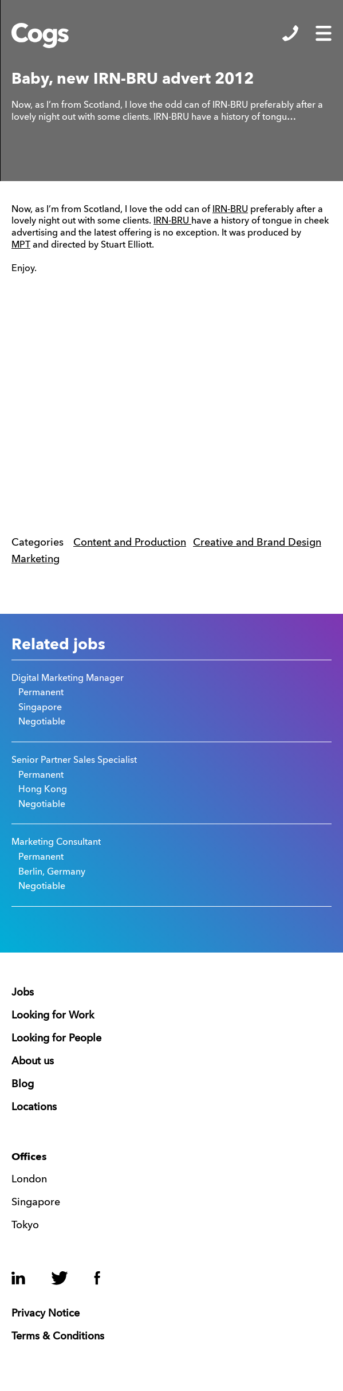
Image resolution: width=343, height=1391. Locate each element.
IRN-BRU (230, 209)
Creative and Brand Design (257, 543)
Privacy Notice (45, 1313)
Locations (34, 1107)
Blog (22, 1084)
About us (32, 1061)
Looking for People (56, 1038)
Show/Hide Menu (324, 33)
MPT (20, 245)
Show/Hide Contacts (290, 33)
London (29, 1179)
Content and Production (129, 543)
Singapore (35, 1202)
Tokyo (25, 1225)
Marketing (35, 559)
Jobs (22, 993)
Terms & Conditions (57, 1336)
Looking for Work (52, 1015)
